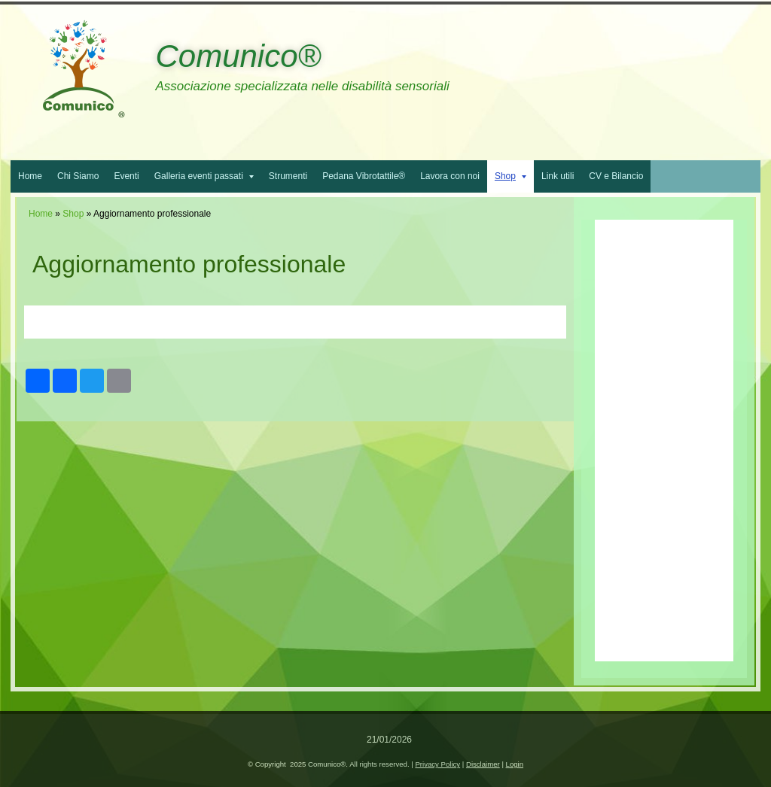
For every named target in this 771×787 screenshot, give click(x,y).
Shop (510, 176)
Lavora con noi (450, 176)
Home (30, 176)
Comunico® (238, 56)
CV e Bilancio (616, 176)
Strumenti (288, 176)
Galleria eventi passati (204, 176)
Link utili (557, 176)
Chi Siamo (78, 176)
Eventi (126, 176)
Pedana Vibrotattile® (363, 176)
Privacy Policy (437, 764)
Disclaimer (483, 764)
